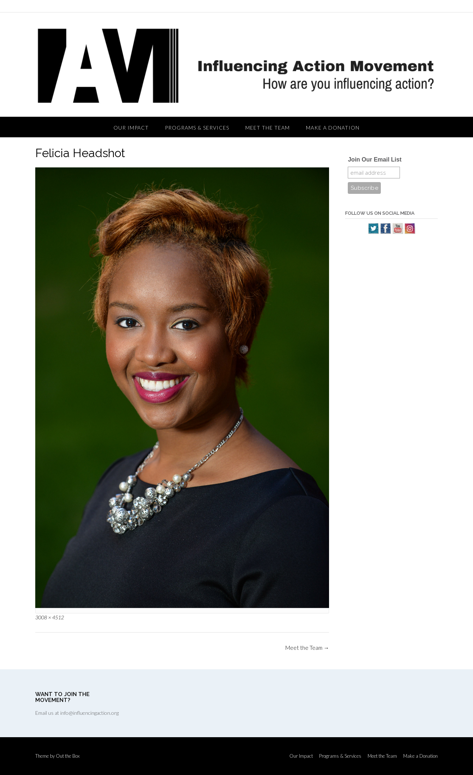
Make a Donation (333, 127)
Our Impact (131, 127)
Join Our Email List (374, 159)
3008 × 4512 (49, 617)
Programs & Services (197, 127)
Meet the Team (267, 127)
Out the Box (68, 756)
